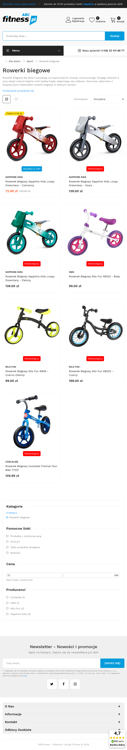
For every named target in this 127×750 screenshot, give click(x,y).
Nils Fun (10, 367)
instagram (75, 684)
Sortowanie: (81, 99)
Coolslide (11, 461)
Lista (16, 99)
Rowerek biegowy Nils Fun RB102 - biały (94, 276)
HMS (71, 272)
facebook (63, 684)
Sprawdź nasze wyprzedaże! (19, 4)
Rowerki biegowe (49, 61)
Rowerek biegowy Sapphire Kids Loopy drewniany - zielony (29, 278)
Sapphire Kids (14, 177)
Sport (30, 61)
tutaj (25, 676)
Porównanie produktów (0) (18, 90)
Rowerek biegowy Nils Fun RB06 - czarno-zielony (26, 373)
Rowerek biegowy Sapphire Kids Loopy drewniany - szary (93, 183)
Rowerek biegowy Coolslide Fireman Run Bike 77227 (31, 468)
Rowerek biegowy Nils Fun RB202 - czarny (91, 373)
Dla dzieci (14, 61)
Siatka (7, 99)
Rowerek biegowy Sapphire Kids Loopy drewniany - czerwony (29, 183)
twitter (52, 684)
